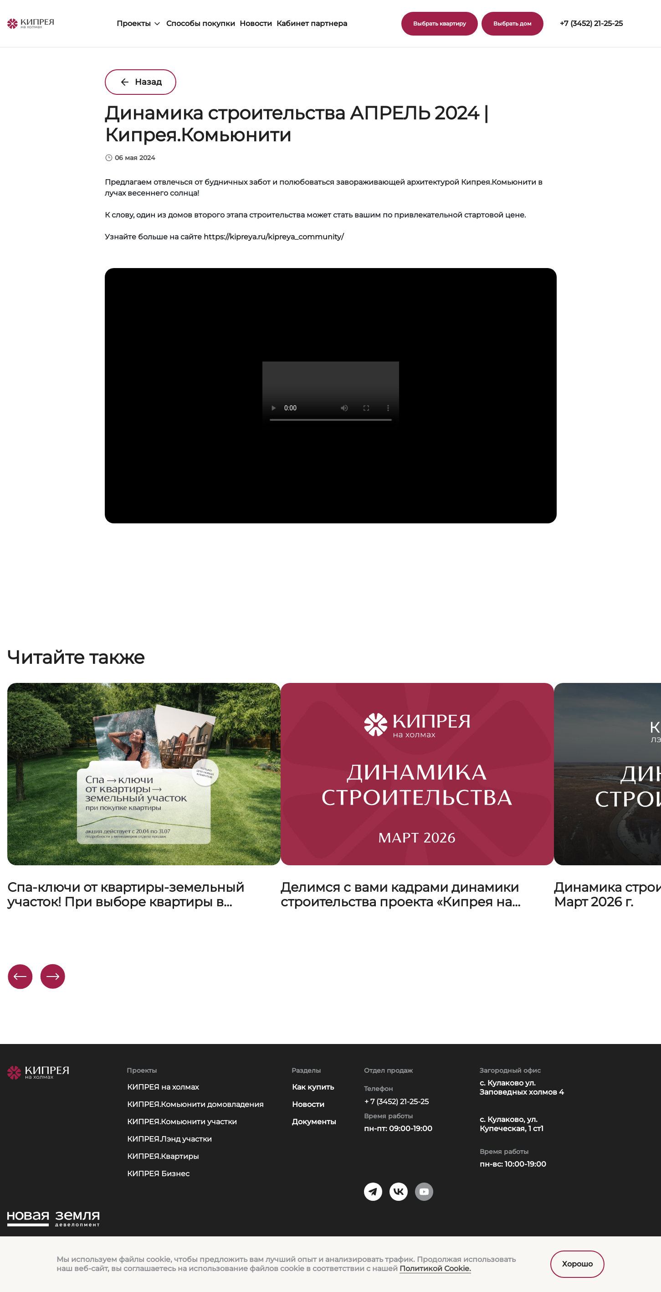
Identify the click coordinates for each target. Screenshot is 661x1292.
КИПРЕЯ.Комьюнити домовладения (195, 1104)
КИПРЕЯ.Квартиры (163, 1156)
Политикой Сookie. (435, 1268)
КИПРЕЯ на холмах (163, 1087)
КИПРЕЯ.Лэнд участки (169, 1139)
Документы (314, 1121)
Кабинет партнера (312, 23)
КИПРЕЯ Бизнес (158, 1173)
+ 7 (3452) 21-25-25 (396, 1101)
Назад (140, 82)
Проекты (139, 23)
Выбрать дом (512, 23)
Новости (256, 23)
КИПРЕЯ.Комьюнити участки (182, 1121)
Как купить (313, 1087)
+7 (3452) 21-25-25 (591, 23)
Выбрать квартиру (439, 23)
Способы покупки (200, 23)
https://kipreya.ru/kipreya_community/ (273, 237)
